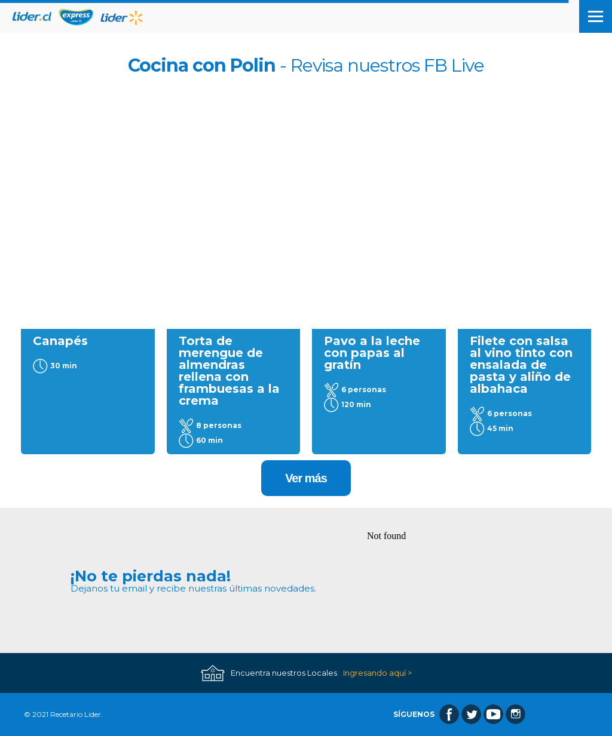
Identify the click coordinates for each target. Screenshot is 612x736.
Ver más (306, 478)
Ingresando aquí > (377, 673)
